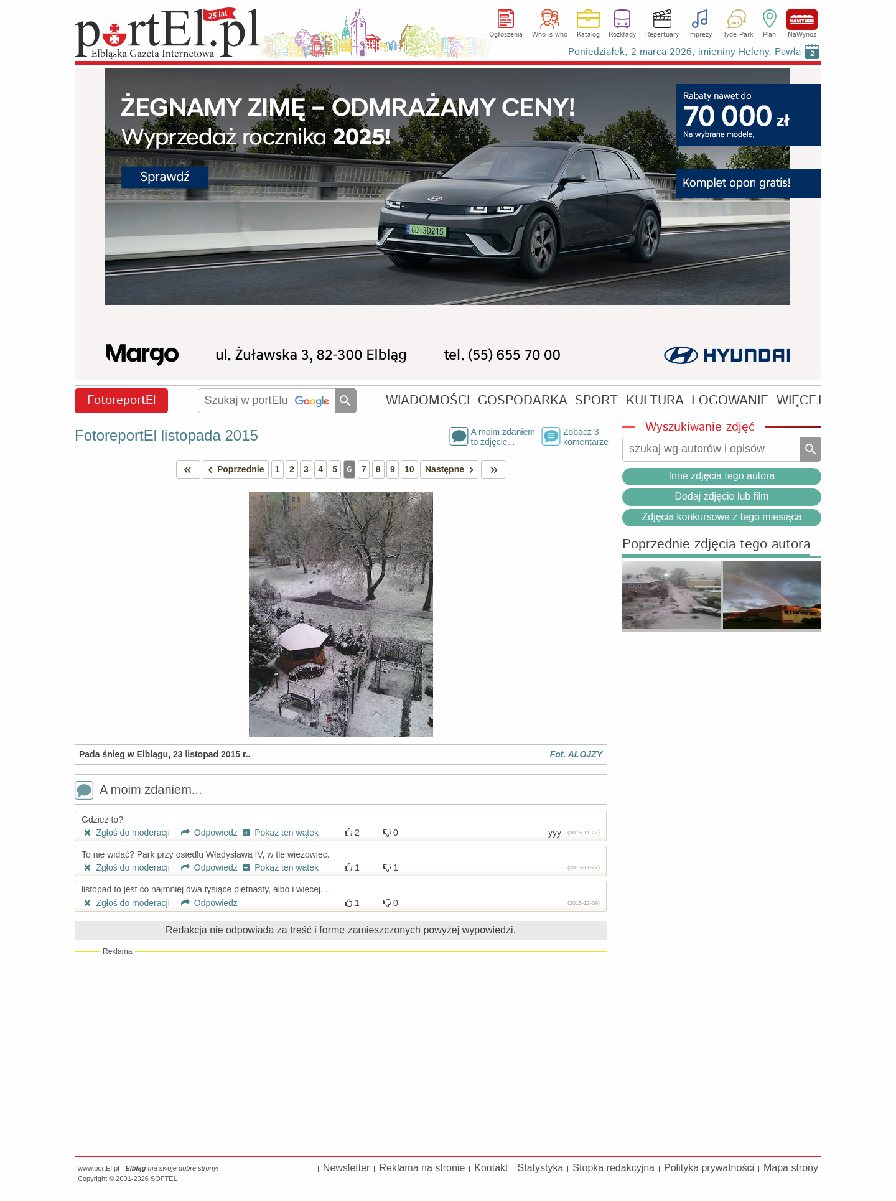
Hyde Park (737, 35)
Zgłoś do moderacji (126, 833)
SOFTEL (164, 1178)
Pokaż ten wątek (279, 833)
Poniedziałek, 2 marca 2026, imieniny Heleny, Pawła (684, 52)
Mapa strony (790, 1167)
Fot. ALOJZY (576, 754)
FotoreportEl (121, 400)
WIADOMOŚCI (428, 400)
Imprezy (700, 35)
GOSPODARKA (522, 400)
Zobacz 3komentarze (585, 436)
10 (409, 469)
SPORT (596, 400)
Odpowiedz (205, 833)
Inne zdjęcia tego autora (722, 475)
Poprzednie (233, 469)
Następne (451, 469)
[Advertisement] (341, 1053)
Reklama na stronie (422, 1167)
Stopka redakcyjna (613, 1167)
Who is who (549, 35)
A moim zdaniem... (138, 791)
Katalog (588, 35)
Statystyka (541, 1167)
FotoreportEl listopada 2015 (166, 435)
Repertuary (662, 35)
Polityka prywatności (709, 1167)
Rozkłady (622, 35)
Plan (769, 35)
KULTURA (655, 400)
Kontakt (491, 1167)
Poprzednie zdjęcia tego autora (716, 544)
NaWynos (802, 19)
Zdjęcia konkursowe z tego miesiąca (721, 517)
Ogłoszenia (506, 35)
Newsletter (346, 1167)
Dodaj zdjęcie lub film (721, 496)
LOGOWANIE (729, 400)
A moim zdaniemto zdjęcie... (503, 436)
